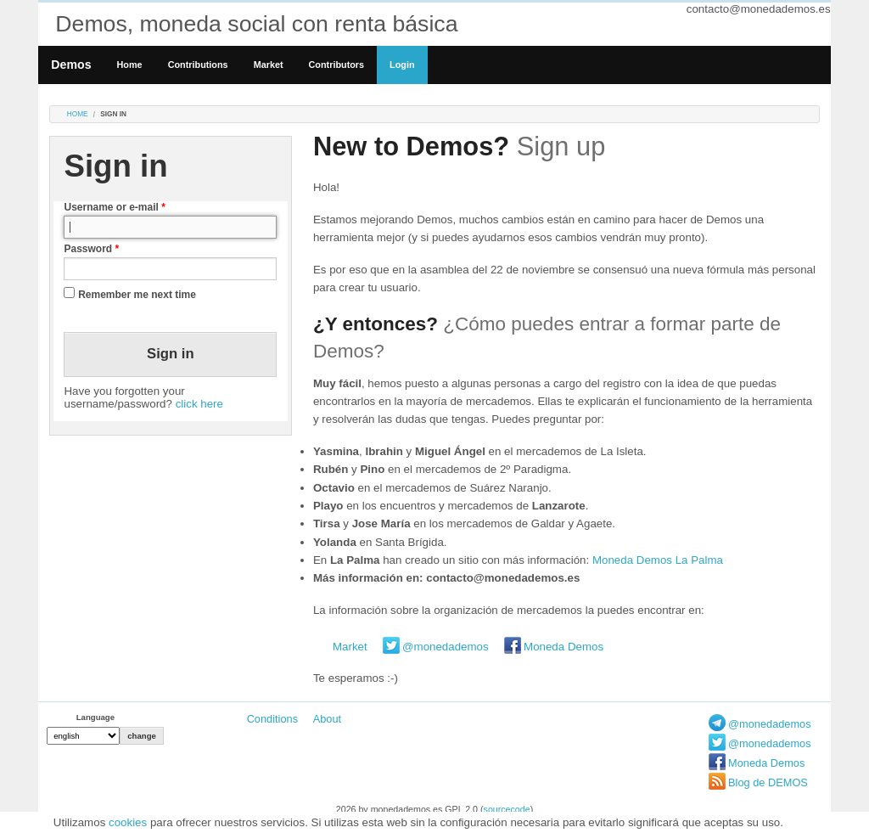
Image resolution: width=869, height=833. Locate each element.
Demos (71, 64)
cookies (128, 822)
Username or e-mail (114, 207)
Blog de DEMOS (768, 782)
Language (95, 717)
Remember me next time (137, 295)
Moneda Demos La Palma (657, 560)
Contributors (337, 64)
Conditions (272, 718)
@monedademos (445, 646)
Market (268, 64)
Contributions (198, 64)
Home (130, 64)
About (327, 718)
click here (199, 403)
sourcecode (507, 809)
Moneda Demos (563, 646)
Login (402, 64)
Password (91, 249)
